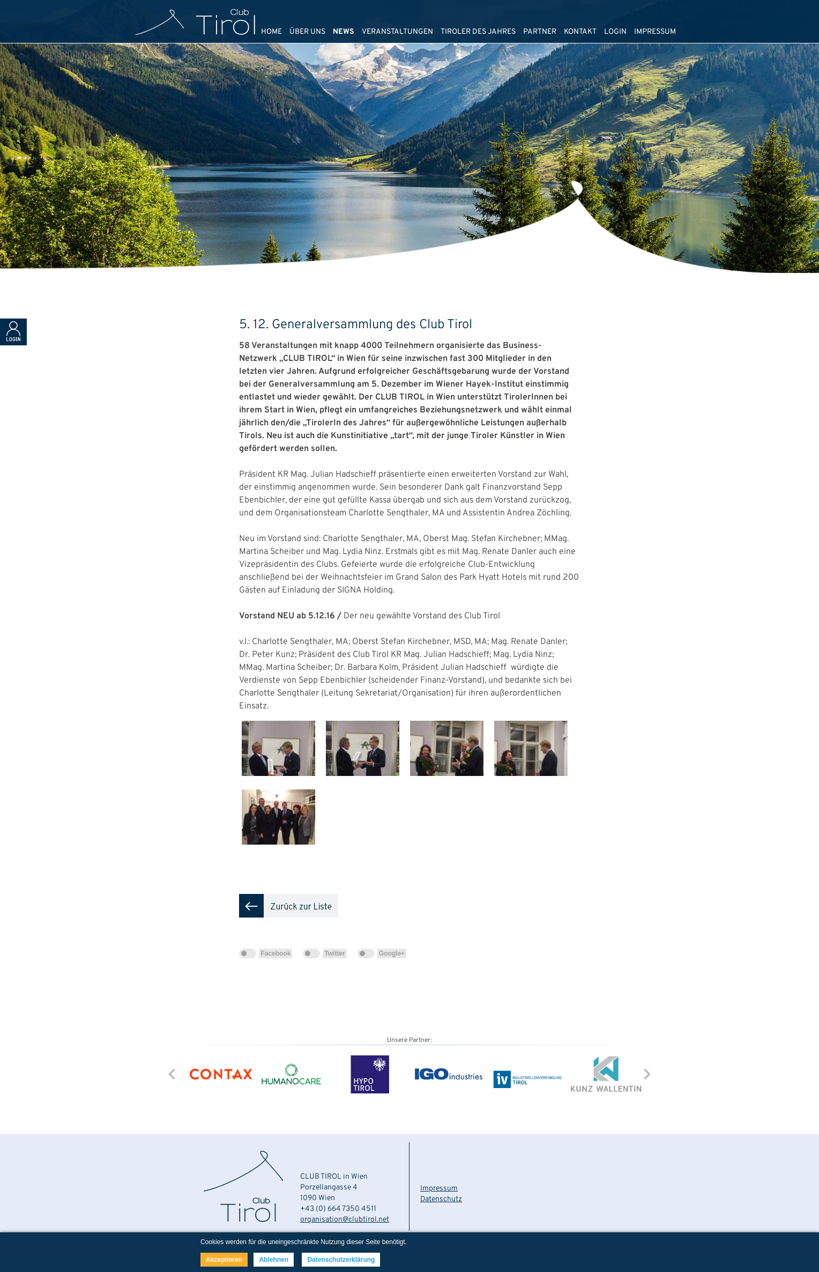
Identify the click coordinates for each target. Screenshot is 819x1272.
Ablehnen (273, 1259)
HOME (271, 31)
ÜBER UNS (307, 31)
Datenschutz (441, 1199)
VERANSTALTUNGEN (397, 31)
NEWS (343, 31)
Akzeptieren (224, 1259)
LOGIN (615, 31)
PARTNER (539, 31)
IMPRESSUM (655, 31)
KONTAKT (580, 31)
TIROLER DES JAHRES (478, 31)
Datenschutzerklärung (341, 1259)
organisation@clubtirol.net (344, 1219)
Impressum (439, 1188)
